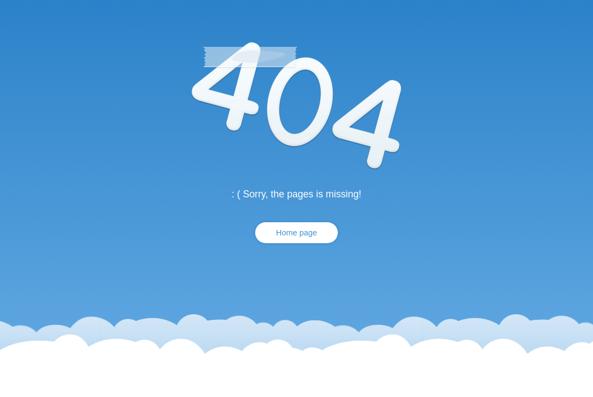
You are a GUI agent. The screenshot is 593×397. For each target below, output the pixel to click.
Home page (296, 232)
